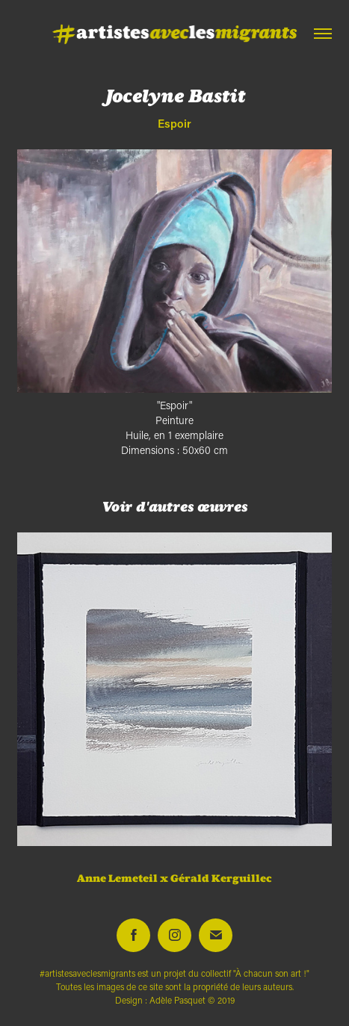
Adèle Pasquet (177, 1000)
